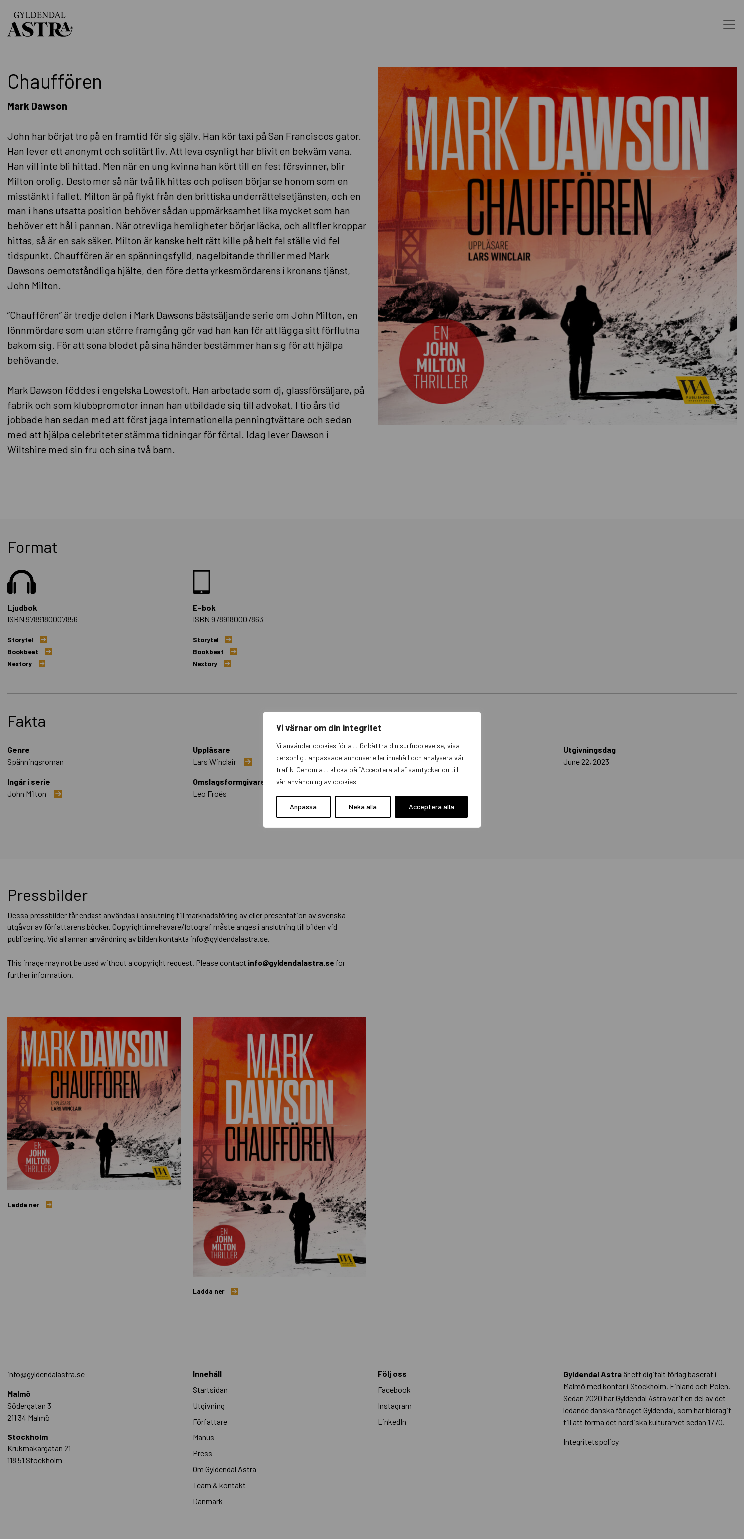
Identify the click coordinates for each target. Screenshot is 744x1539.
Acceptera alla (431, 806)
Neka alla (363, 806)
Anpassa (303, 806)
